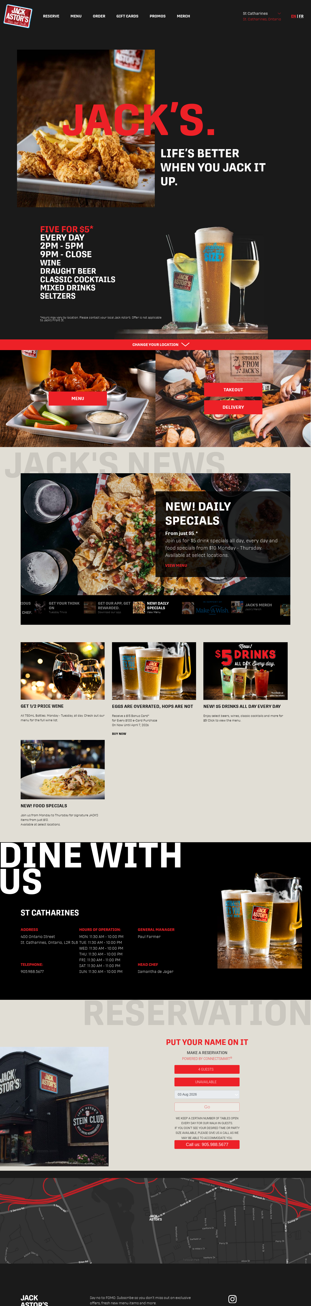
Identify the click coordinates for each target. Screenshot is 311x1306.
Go (207, 1107)
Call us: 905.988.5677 (207, 1144)
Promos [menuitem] (158, 16)
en (293, 16)
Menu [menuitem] (76, 16)
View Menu (176, 565)
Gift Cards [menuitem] (127, 16)
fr (301, 16)
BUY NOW (119, 734)
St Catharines (255, 13)
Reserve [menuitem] (51, 16)
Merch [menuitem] (183, 16)
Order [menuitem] (99, 16)
